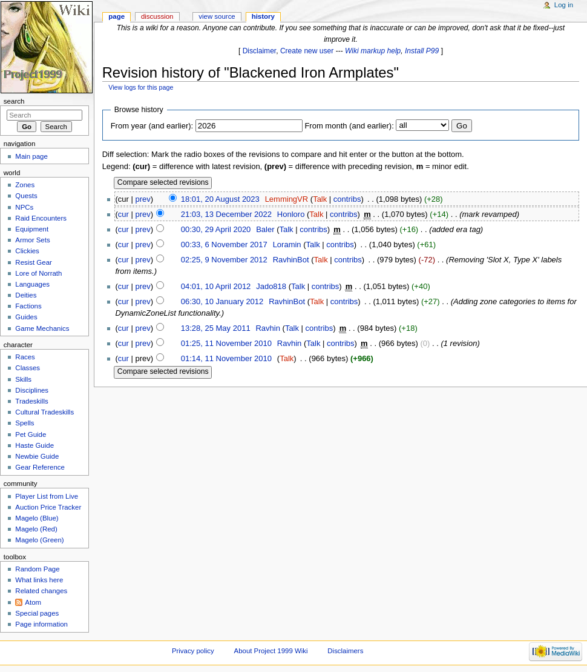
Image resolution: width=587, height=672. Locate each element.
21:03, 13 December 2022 (226, 214)
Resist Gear (33, 262)
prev (142, 199)
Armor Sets (32, 240)
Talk (320, 199)
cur (123, 214)
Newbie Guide (37, 456)
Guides (26, 317)
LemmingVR (287, 199)
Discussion (157, 16)
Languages (32, 284)
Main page (31, 156)
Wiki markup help (373, 51)
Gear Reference (40, 467)
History (263, 16)
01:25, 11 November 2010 (226, 343)
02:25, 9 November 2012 (224, 259)
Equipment (31, 229)
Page (116, 16)
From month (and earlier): (348, 125)
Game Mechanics (42, 328)
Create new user (306, 51)
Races (24, 357)
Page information (41, 624)
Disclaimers (345, 650)
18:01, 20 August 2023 (220, 199)
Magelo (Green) (39, 540)
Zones (24, 184)
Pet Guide (30, 434)
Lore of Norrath (38, 273)
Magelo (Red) (36, 529)
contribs (347, 199)
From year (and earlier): (152, 125)
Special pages (37, 613)
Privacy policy (193, 650)
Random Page (37, 569)
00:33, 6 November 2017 (224, 244)
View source (216, 16)
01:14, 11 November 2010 (226, 358)
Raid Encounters (41, 218)
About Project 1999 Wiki (271, 650)
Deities (25, 295)
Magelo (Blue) (36, 518)
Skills (23, 379)
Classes (27, 367)
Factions (28, 306)
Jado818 (271, 286)
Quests (26, 195)
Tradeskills (31, 401)
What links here (39, 580)
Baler (265, 229)
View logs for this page (140, 87)
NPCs (24, 207)
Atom (33, 602)
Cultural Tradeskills (44, 412)
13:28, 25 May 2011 (216, 328)
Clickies (27, 250)
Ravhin (267, 328)
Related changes (41, 590)
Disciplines (31, 390)
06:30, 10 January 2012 (222, 301)
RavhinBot (291, 259)
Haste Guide (34, 445)
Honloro (291, 214)
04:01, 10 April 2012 (216, 286)
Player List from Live (46, 496)
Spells (24, 423)
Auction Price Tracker (48, 507)
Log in (563, 4)
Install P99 (422, 51)
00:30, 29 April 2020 (216, 229)
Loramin (287, 244)
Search (14, 101)
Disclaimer (260, 51)
